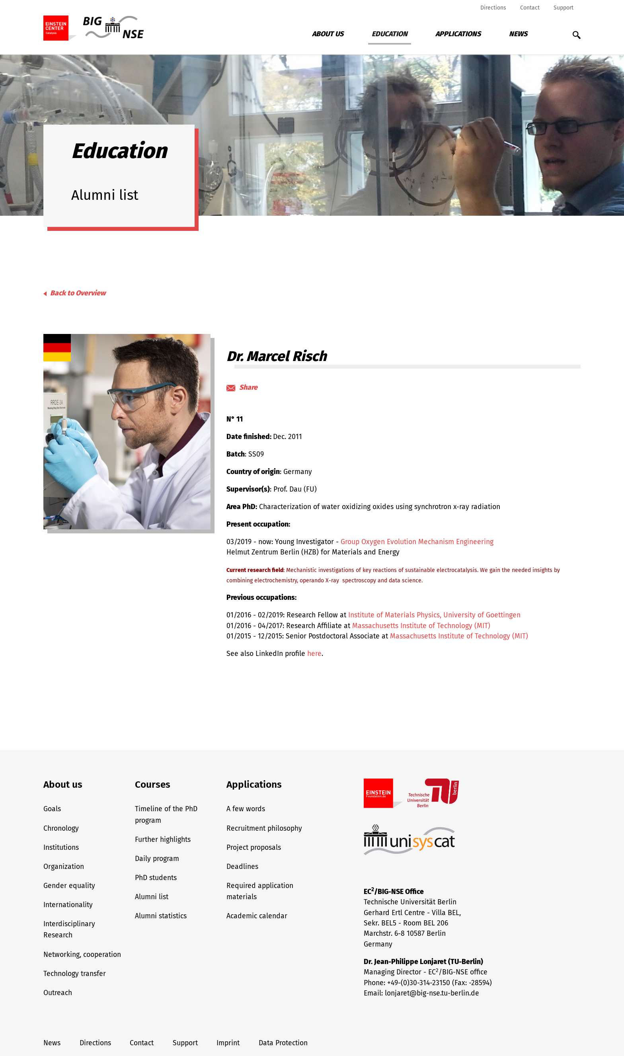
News (518, 34)
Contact (530, 7)
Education (390, 34)
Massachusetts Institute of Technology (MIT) (421, 626)
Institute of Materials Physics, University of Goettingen (434, 615)
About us (327, 34)
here (314, 654)
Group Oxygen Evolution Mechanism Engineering (417, 542)
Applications (458, 34)
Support (563, 7)
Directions (493, 7)
